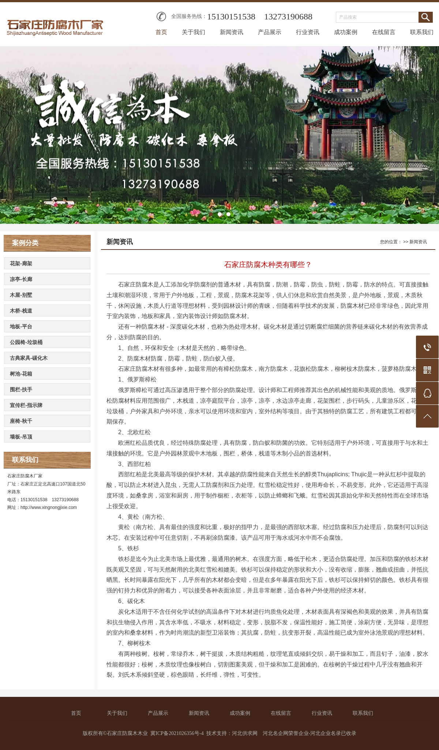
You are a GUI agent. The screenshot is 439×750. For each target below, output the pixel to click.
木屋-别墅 (21, 295)
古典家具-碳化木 (29, 358)
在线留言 (383, 32)
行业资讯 (307, 32)
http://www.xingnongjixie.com (48, 507)
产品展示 (269, 32)
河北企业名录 (325, 733)
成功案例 (345, 32)
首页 (161, 32)
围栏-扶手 (21, 389)
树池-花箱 (21, 374)
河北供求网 (245, 733)
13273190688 (288, 16)
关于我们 (193, 32)
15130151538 (231, 16)
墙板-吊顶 (21, 437)
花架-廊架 (21, 263)
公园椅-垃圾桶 (26, 342)
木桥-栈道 (21, 311)
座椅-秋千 (21, 421)
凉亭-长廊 (21, 279)
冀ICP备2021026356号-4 (176, 733)
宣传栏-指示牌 (26, 405)
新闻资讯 (231, 32)
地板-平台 (21, 326)
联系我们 (422, 32)
